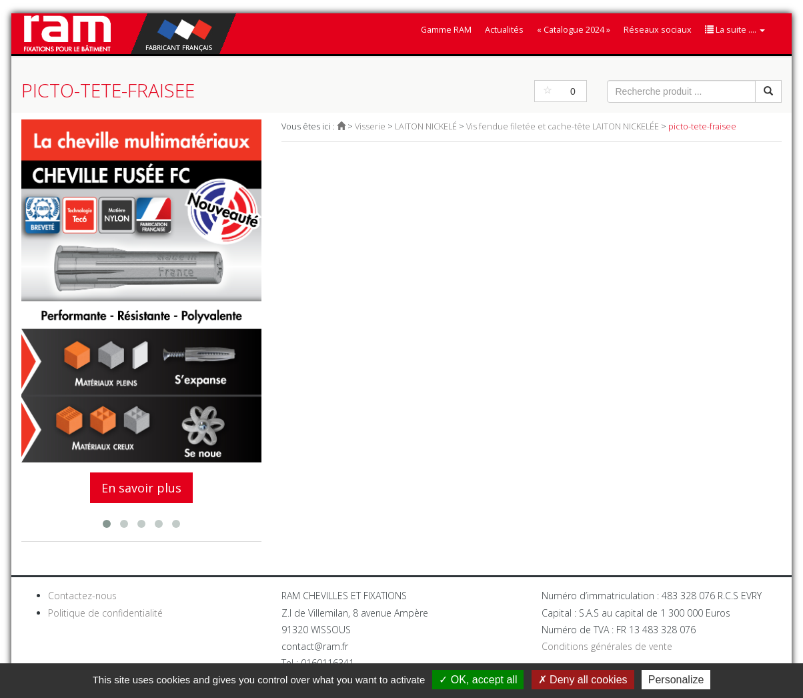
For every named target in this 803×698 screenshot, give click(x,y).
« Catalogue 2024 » (573, 29)
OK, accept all (478, 679)
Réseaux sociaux (658, 29)
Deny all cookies (583, 679)
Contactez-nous (82, 595)
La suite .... (735, 29)
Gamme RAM (446, 29)
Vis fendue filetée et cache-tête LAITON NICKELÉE (562, 126)
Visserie (370, 126)
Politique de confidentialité (105, 613)
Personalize (676, 679)
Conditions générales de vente (607, 646)
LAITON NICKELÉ (426, 126)
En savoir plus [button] (141, 488)
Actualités (504, 29)
